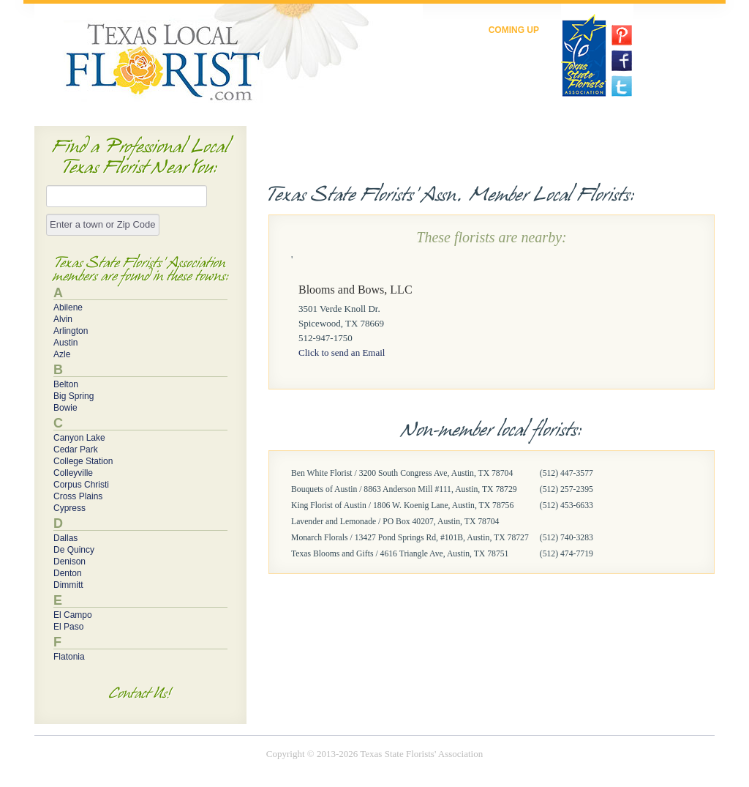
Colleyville (73, 473)
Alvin (62, 319)
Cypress (69, 508)
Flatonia (69, 657)
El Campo (72, 615)
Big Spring (73, 396)
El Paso (68, 627)
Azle (61, 354)
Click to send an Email (341, 352)
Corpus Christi (81, 485)
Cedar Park (75, 449)
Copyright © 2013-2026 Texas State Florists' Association (374, 753)
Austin (65, 342)
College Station (83, 461)
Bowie (65, 408)
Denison (69, 561)
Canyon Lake (79, 438)
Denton (67, 573)
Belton (65, 384)
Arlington (70, 331)
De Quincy (73, 550)
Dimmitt (68, 585)
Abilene (68, 307)
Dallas (65, 538)
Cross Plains (77, 496)
